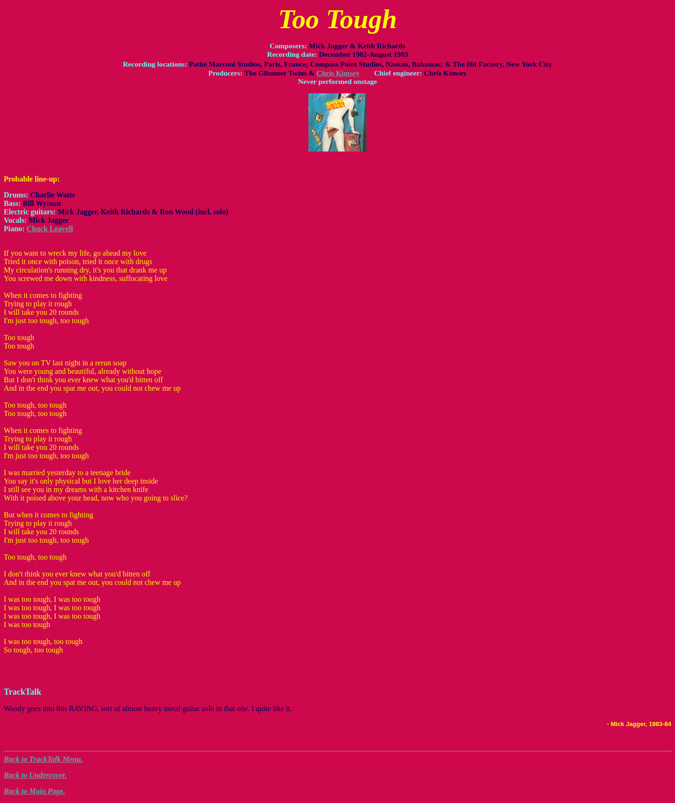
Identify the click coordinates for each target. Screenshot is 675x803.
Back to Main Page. (34, 791)
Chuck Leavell (49, 229)
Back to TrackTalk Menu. (43, 759)
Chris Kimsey (337, 73)
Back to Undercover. (35, 775)
